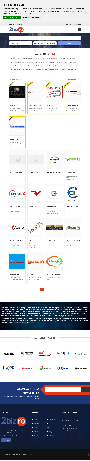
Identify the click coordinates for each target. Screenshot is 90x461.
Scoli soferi (14, 66)
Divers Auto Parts (35, 105)
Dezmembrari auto (28, 58)
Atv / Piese (70, 58)
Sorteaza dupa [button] (73, 79)
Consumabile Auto (41, 62)
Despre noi (51, 420)
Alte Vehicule (71, 69)
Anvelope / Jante (52, 58)
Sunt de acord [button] (9, 17)
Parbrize (50, 66)
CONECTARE (68, 24)
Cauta (69, 43)
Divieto (50, 105)
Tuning (63, 69)
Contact (50, 435)
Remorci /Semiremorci (62, 66)
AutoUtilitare (40, 58)
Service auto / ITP (27, 69)
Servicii (34, 428)
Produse (35, 424)
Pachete (35, 435)
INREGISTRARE (77, 24)
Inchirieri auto (15, 58)
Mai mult (6, 440)
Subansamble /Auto (42, 69)
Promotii (35, 432)
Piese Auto (30, 62)
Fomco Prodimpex (72, 105)
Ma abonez (85, 390)
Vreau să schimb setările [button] (31, 17)
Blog (49, 432)
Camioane (73, 62)
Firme (34, 420)
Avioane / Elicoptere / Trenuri (58, 62)
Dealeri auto (54, 69)
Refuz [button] (18, 17)
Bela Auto (14, 105)
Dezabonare (49, 393)
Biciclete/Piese (15, 69)
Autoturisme (14, 73)
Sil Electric (14, 139)
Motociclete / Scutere (17, 62)
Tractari (62, 58)
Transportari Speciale (27, 66)
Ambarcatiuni (40, 66)
